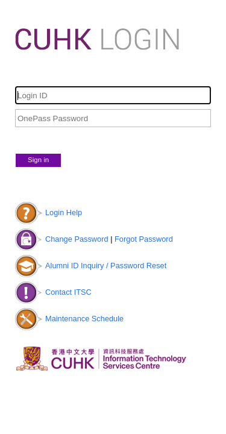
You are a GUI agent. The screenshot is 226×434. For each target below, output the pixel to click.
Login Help (63, 212)
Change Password (76, 239)
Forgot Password (144, 239)
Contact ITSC (68, 292)
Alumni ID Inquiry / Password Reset (105, 265)
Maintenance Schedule (84, 318)
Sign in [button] (38, 159)
